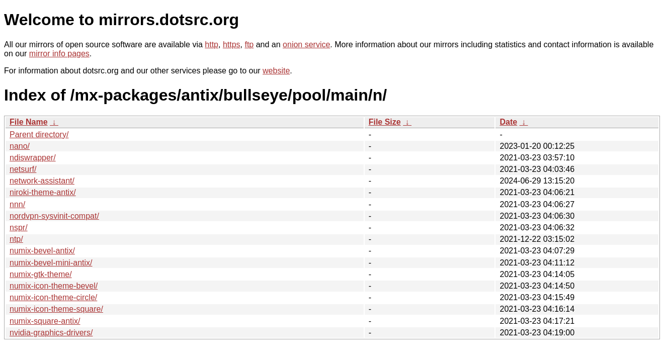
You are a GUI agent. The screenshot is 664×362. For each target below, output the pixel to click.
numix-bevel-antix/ (42, 250)
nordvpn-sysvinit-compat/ (54, 216)
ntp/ (16, 239)
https (231, 44)
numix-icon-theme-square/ (56, 309)
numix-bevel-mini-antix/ (51, 262)
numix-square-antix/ (45, 321)
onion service (306, 44)
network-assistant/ (42, 180)
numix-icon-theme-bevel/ (54, 286)
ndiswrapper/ (33, 157)
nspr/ (19, 227)
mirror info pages (59, 53)
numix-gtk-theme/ (41, 274)
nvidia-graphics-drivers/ (51, 332)
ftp (249, 44)
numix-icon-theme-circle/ (53, 297)
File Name (29, 122)
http (211, 44)
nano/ (20, 146)
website (276, 70)
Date (508, 122)
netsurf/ (23, 169)
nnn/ (17, 204)
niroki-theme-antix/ (43, 192)
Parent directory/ (39, 134)
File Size (385, 122)
